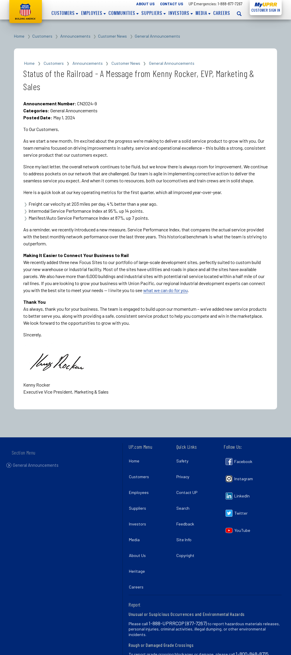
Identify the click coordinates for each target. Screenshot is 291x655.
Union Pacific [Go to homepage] (25, 11)
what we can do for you (165, 290)
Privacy (184, 471)
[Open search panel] (239, 13)
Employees (93, 13)
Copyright (187, 535)
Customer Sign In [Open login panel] (265, 9)
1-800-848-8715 (252, 626)
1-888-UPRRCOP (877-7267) (178, 596)
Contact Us (171, 3)
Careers (221, 13)
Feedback (187, 510)
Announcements (75, 36)
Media (203, 13)
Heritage (138, 548)
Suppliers (153, 13)
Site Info (185, 522)
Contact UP (188, 484)
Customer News (112, 36)
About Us (145, 3)
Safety (184, 459)
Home (19, 36)
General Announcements (157, 36)
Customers (65, 13)
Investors (180, 13)
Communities (124, 13)
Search (184, 497)
